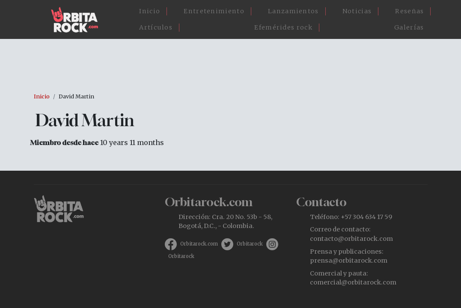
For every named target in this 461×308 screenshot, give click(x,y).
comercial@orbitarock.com (353, 282)
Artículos (156, 27)
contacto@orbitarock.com (351, 239)
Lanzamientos (293, 11)
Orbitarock (250, 244)
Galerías (409, 27)
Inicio (149, 11)
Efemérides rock (283, 27)
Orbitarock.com (199, 244)
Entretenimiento (214, 11)
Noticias (357, 11)
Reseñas (409, 11)
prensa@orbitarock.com (348, 260)
